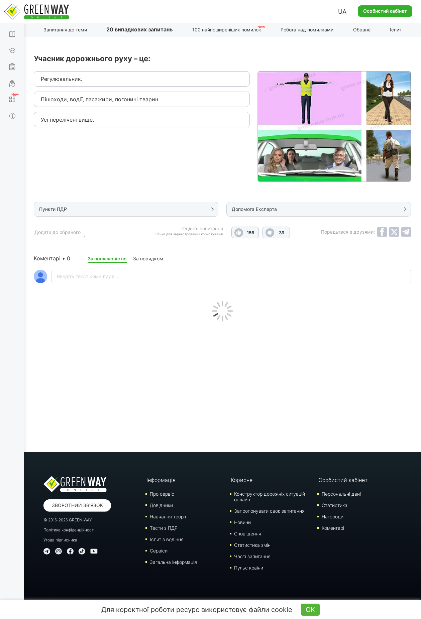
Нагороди (332, 516)
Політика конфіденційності (69, 529)
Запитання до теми (65, 29)
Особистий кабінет (385, 11)
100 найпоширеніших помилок (226, 29)
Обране (362, 29)
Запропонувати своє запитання (269, 511)
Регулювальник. (61, 79)
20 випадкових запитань (139, 29)
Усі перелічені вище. (67, 119)
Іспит (395, 29)
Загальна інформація (173, 562)
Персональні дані (341, 494)
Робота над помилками (307, 29)
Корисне (241, 480)
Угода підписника (60, 539)
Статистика (334, 505)
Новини (242, 522)
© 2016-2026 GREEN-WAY (67, 519)
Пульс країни (248, 568)
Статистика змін (252, 545)
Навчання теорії (168, 516)
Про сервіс (162, 494)
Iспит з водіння (167, 539)
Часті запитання (252, 556)
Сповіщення (247, 533)
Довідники (161, 505)
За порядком (148, 258)
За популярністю (107, 258)
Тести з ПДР (164, 528)
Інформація (161, 480)
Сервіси (159, 550)
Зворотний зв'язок (77, 505)
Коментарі (333, 528)
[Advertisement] (222, 385)
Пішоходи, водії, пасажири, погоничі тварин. (100, 99)
